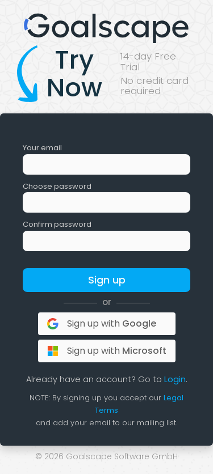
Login (175, 379)
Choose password (57, 186)
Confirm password (57, 224)
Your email (42, 147)
